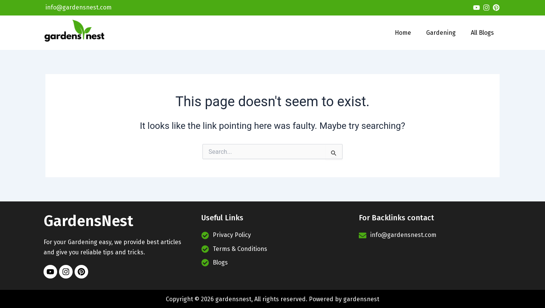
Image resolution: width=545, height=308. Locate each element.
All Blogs (482, 32)
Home (403, 32)
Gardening (441, 32)
